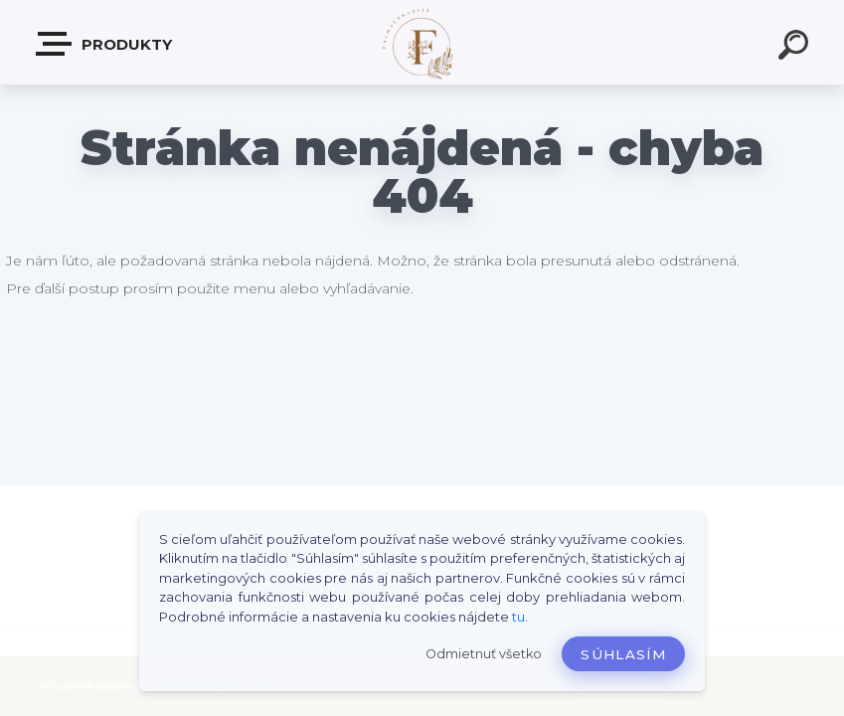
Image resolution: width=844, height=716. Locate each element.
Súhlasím (623, 654)
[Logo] (422, 42)
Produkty (105, 44)
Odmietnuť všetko (483, 653)
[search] (796, 48)
